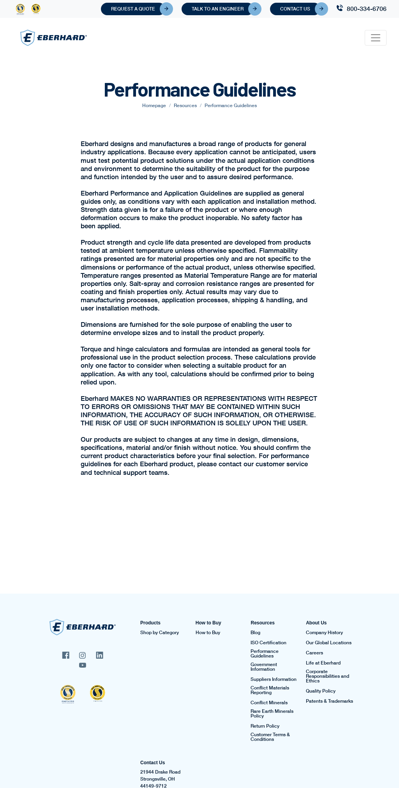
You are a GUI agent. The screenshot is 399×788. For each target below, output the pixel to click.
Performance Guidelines (265, 653)
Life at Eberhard (323, 663)
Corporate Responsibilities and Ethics (327, 676)
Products (150, 623)
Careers (314, 652)
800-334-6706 (367, 8)
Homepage (154, 105)
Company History (324, 632)
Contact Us (300, 9)
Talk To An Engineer (223, 9)
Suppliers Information (274, 679)
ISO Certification (268, 642)
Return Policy (265, 726)
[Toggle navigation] (376, 38)
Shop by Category (159, 632)
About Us (316, 623)
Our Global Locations (328, 642)
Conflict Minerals (269, 702)
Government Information (264, 667)
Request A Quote (138, 9)
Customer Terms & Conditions (270, 737)
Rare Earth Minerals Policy (272, 713)
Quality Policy (320, 691)
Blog (255, 632)
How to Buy (208, 623)
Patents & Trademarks (329, 701)
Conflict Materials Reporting (270, 690)
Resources (262, 623)
